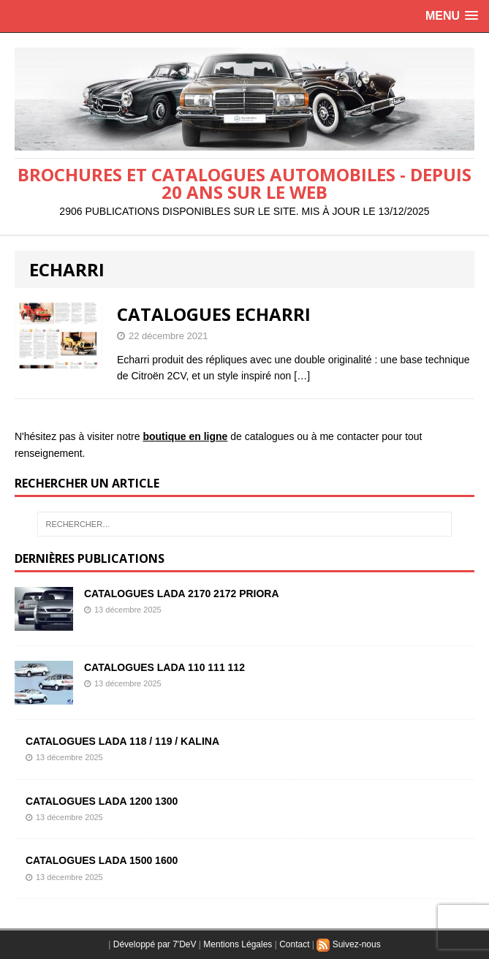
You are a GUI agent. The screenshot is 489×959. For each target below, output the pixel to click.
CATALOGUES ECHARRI (214, 314)
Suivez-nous (348, 944)
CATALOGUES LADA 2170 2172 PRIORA (181, 593)
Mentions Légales (237, 944)
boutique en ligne (185, 436)
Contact (294, 944)
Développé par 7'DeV (155, 944)
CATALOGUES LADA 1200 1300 (102, 801)
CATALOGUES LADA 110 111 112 (164, 667)
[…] (302, 376)
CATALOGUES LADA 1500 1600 (102, 860)
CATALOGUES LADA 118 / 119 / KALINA (122, 741)
